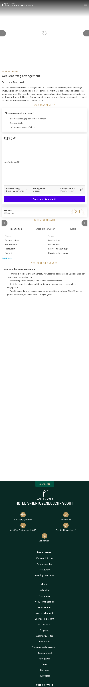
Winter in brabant (44, 613)
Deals (44, 664)
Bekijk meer (7, 258)
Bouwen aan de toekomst (44, 647)
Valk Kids (44, 590)
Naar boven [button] (44, 483)
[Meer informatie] (18, 162)
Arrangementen (44, 563)
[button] (4, 223)
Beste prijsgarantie (23, 516)
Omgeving (44, 630)
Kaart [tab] (73, 228)
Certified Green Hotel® (66, 527)
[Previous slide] (3, 33)
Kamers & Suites (44, 558)
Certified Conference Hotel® (23, 527)
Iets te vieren (44, 624)
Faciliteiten (44, 641)
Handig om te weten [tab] (44, 228)
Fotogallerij (44, 658)
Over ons (44, 670)
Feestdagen (44, 595)
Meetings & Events (44, 575)
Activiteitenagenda (44, 601)
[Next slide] (86, 33)
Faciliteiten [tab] (16, 228)
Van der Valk (44, 537)
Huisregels (44, 675)
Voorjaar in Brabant (44, 618)
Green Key (66, 516)
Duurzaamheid (44, 652)
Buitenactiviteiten (44, 635)
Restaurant (44, 569)
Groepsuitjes (44, 607)
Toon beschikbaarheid (44, 199)
